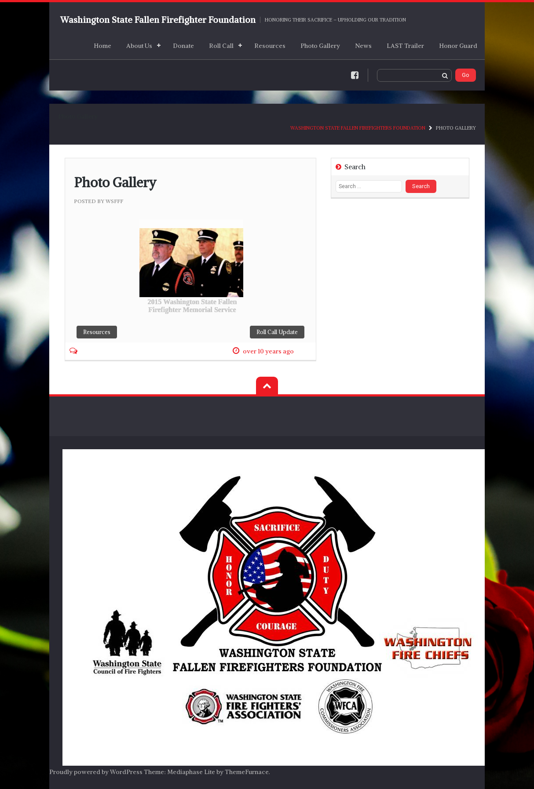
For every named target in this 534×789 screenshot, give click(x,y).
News (363, 46)
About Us (139, 46)
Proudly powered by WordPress (96, 772)
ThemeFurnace (247, 772)
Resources (269, 46)
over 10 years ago (268, 351)
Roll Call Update (277, 332)
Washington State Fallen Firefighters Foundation (357, 128)
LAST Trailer (405, 46)
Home (102, 46)
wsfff (114, 201)
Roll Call (221, 46)
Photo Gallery (320, 46)
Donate (183, 46)
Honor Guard (458, 46)
